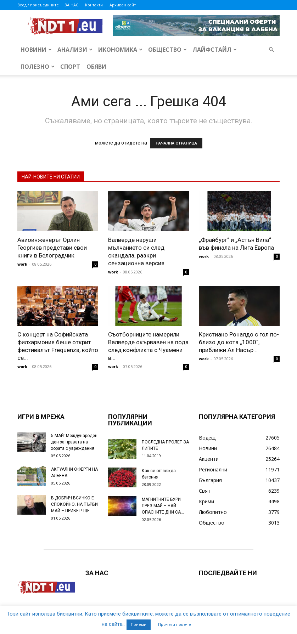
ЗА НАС (71, 4)
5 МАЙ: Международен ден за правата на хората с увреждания (74, 442)
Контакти (94, 4)
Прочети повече (174, 624)
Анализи (75, 49)
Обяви (96, 66)
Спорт (70, 66)
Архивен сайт (123, 4)
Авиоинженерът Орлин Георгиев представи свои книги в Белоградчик (52, 247)
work (22, 264)
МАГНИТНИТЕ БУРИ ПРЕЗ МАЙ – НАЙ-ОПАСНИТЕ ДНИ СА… (163, 506)
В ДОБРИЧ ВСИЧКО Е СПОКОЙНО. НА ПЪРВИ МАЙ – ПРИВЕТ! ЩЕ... (74, 504)
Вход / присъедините (38, 4)
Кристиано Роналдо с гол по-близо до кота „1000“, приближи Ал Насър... (239, 342)
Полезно (38, 66)
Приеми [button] (138, 624)
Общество (167, 49)
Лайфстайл (214, 49)
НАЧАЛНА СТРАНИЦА (176, 143)
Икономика (120, 49)
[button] (271, 49)
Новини (36, 49)
